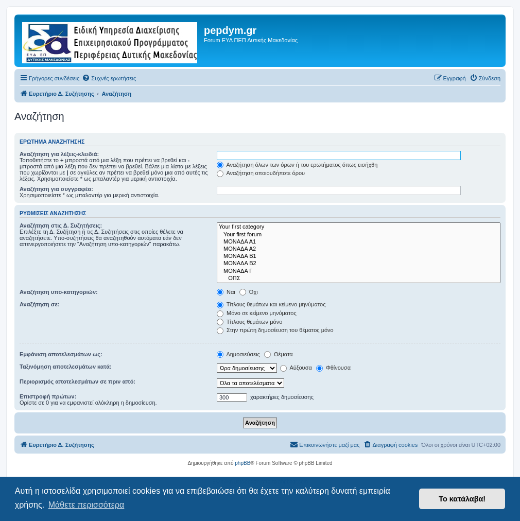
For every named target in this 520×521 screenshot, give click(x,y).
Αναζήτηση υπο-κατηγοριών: (59, 292)
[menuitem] (109, 78)
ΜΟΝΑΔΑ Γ (358, 271)
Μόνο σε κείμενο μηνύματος (257, 313)
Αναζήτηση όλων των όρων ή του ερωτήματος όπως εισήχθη (297, 165)
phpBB (242, 463)
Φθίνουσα (333, 367)
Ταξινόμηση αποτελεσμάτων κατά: (66, 366)
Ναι (226, 292)
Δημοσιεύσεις (238, 354)
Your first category (358, 227)
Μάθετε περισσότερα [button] (86, 504)
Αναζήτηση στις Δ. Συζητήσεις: (61, 225)
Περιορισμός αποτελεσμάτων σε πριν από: (77, 381)
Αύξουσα (296, 367)
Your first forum (358, 234)
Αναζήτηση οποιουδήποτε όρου (261, 173)
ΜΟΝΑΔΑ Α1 (358, 242)
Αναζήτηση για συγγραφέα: (56, 189)
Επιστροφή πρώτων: (48, 396)
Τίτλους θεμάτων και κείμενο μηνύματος (271, 304)
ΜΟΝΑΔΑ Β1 (358, 256)
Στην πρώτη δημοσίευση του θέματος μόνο (275, 330)
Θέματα (278, 354)
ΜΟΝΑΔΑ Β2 (358, 263)
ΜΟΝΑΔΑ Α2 (358, 249)
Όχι (248, 292)
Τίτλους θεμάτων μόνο (249, 322)
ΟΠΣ (358, 278)
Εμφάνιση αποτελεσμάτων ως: (61, 354)
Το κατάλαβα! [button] (462, 499)
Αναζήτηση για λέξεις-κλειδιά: (59, 154)
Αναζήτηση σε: (39, 304)
